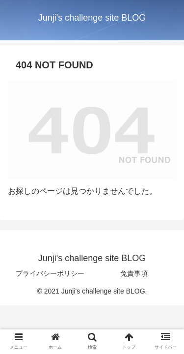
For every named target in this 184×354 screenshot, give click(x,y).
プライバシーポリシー (50, 273)
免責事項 (134, 273)
